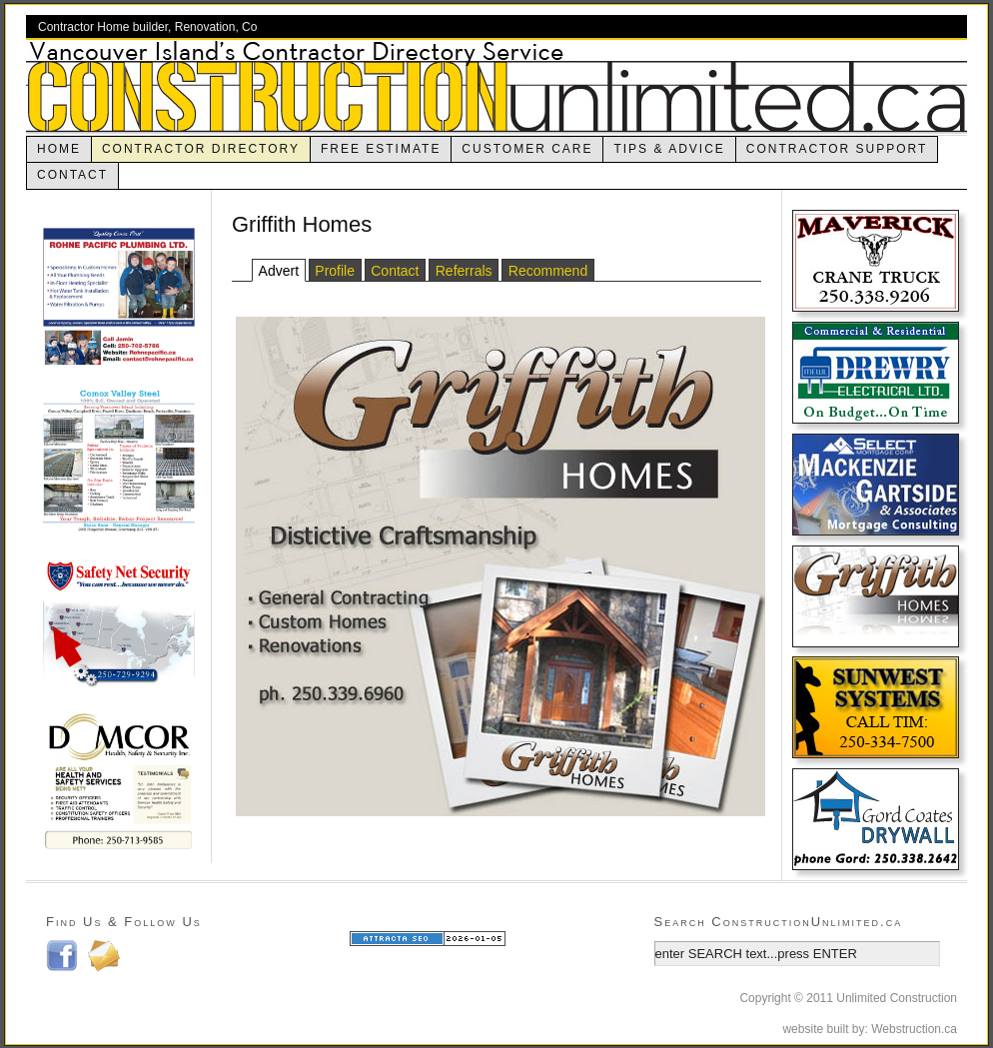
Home (59, 149)
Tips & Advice (668, 149)
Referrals (464, 271)
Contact (72, 175)
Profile (335, 271)
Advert (279, 271)
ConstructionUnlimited (496, 86)
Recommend (547, 271)
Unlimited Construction (896, 998)
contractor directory (201, 149)
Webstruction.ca (914, 1029)
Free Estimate (381, 149)
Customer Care (527, 149)
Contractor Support (837, 149)
